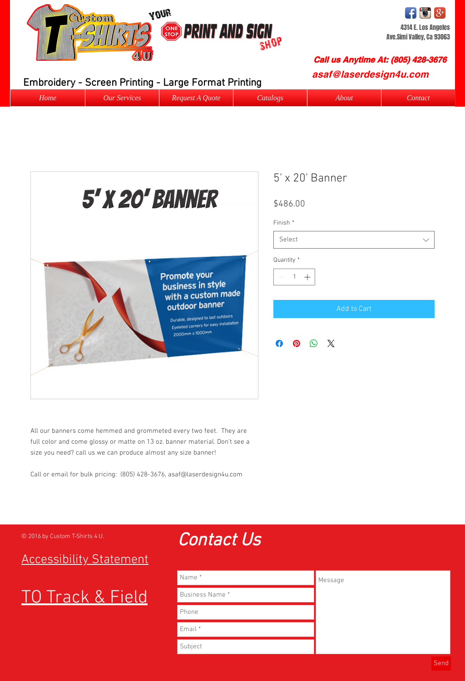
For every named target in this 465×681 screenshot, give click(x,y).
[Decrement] (280, 277)
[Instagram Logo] (425, 13)
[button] (196, 97)
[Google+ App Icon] (439, 13)
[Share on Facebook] (279, 343)
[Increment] (308, 277)
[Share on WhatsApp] (313, 343)
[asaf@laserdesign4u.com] (370, 74)
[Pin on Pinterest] (296, 343)
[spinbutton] (294, 277)
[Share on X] (331, 343)
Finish (283, 223)
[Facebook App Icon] (410, 13)
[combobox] (354, 240)
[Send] (441, 664)
